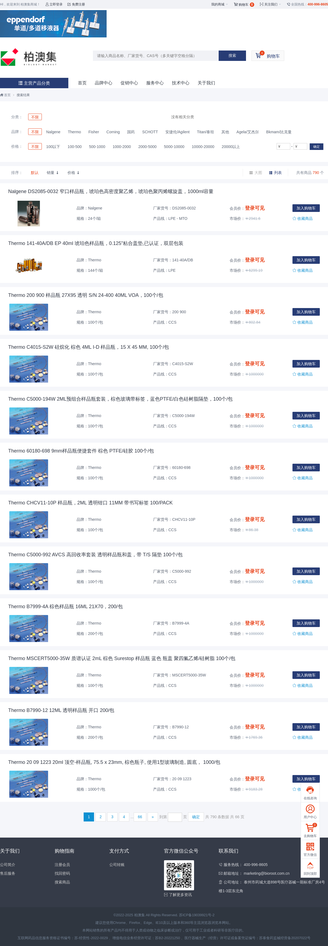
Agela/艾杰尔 (247, 132)
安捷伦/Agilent (177, 132)
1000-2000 (122, 146)
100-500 (74, 146)
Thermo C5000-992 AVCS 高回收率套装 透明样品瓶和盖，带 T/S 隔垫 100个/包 (95, 554)
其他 (225, 132)
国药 (131, 132)
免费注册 (76, 4)
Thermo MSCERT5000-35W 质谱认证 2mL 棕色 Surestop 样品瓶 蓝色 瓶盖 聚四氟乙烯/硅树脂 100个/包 (121, 658)
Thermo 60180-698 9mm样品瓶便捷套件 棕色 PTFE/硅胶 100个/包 (81, 451)
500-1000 (97, 146)
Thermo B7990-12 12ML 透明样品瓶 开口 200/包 (61, 710)
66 (140, 817)
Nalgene (53, 132)
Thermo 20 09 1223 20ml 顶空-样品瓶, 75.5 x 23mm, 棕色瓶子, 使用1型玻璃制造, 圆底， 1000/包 (114, 762)
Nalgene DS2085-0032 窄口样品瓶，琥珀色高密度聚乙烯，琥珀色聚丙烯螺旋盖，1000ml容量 (110, 191)
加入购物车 (306, 208)
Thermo (74, 132)
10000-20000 (203, 146)
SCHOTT (150, 132)
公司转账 (117, 864)
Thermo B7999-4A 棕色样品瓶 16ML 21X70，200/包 (65, 606)
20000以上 (231, 146)
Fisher (93, 132)
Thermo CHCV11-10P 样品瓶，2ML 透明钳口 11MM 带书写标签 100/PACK (90, 502)
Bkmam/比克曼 (279, 132)
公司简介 (7, 864)
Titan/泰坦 (205, 132)
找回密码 (62, 873)
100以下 (53, 146)
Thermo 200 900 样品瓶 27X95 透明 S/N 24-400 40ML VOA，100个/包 (85, 295)
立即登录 (54, 4)
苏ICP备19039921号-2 (197, 915)
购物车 (244, 4)
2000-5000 (147, 146)
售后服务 (7, 873)
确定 (316, 147)
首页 (82, 83)
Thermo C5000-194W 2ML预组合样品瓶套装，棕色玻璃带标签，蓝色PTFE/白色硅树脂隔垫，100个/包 (120, 399)
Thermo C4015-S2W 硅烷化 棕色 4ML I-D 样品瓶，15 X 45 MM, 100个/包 (88, 347)
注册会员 (62, 864)
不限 (35, 117)
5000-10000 (174, 146)
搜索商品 (62, 882)
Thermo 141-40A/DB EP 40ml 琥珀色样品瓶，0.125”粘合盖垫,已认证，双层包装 (95, 243)
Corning (113, 132)
